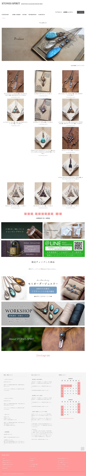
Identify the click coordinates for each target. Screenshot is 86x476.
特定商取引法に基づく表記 (8, 468)
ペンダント (4, 18)
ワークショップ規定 (61, 468)
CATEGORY (6, 14)
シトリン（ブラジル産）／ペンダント (43, 208)
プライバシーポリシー (7, 470)
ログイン (71, 12)
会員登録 (65, 12)
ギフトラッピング (61, 472)
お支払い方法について (7, 464)
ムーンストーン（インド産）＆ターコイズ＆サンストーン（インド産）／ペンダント (15, 123)
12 (57, 218)
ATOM (34, 470)
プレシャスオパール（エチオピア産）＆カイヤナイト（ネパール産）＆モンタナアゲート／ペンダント (15, 94)
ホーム (4, 462)
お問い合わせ (5, 472)
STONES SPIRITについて (63, 462)
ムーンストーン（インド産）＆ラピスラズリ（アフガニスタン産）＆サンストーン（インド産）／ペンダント (70, 123)
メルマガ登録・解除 (34, 468)
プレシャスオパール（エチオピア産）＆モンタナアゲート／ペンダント (70, 94)
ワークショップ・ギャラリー (63, 470)
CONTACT (41, 14)
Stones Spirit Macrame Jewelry (67, 422)
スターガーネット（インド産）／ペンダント (15, 208)
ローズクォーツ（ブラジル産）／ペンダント (43, 122)
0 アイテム (80, 12)
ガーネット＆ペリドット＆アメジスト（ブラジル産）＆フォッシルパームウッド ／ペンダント (70, 152)
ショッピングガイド (61, 464)
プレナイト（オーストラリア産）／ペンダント (70, 180)
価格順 (78, 65)
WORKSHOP (32, 14)
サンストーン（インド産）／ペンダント (43, 152)
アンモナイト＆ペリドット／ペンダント (43, 93)
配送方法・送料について (7, 466)
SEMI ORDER (16, 14)
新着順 (82, 65)
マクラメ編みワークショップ (63, 466)
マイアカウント (58, 12)
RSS (31, 470)
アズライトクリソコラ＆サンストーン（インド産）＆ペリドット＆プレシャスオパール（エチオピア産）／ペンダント (15, 153)
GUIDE (24, 14)
